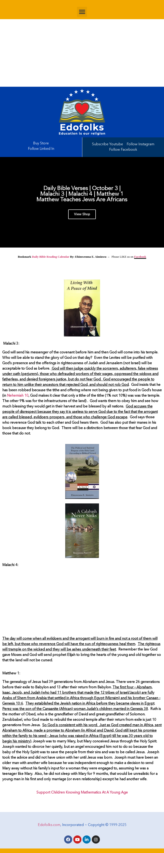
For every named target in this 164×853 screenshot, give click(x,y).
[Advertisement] (82, 52)
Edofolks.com (49, 825)
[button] (82, 12)
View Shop (82, 216)
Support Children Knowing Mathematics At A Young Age (82, 792)
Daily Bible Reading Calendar (50, 256)
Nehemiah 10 (17, 396)
